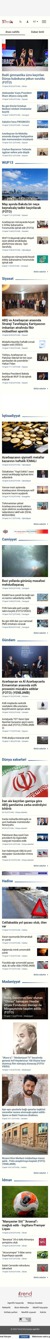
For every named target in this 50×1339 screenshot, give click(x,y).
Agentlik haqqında (15, 1303)
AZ (34, 22)
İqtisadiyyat (11, 416)
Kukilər (43, 1312)
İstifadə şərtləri (10, 1312)
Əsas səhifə (12, 32)
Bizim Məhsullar (22, 1307)
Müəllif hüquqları (40, 1307)
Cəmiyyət (9, 539)
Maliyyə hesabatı (35, 1303)
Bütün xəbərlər (40, 272)
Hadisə (7, 881)
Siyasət (7, 279)
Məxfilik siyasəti (28, 1312)
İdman (7, 1180)
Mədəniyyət (11, 982)
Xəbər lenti (37, 32)
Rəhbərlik (6, 1307)
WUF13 (7, 163)
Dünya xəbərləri (14, 760)
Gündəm (8, 640)
